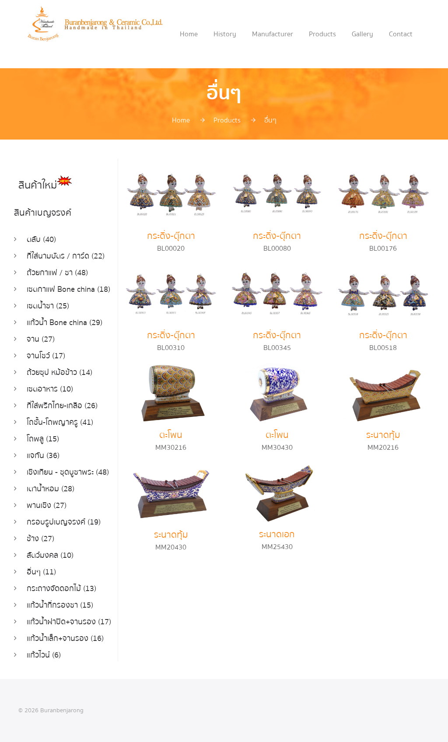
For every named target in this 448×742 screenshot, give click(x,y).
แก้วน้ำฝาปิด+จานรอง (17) (69, 622)
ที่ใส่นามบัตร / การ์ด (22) (66, 256)
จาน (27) (41, 339)
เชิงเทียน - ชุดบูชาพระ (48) (68, 472)
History (225, 34)
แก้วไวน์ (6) (44, 655)
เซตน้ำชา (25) (48, 306)
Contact (401, 34)
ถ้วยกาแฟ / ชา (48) (57, 272)
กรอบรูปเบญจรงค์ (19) (64, 522)
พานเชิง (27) (46, 505)
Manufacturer (272, 34)
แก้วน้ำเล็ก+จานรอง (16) (65, 638)
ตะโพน (170, 435)
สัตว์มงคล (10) (50, 555)
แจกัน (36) (43, 455)
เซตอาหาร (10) (50, 389)
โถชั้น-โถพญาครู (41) (60, 422)
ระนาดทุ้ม (383, 435)
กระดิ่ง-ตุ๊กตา (171, 236)
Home (189, 34)
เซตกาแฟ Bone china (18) (68, 289)
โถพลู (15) (43, 439)
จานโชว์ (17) (46, 356)
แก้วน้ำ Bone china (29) (64, 322)
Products (322, 34)
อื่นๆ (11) (41, 572)
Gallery (362, 34)
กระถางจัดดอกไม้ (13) (61, 588)
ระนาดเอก (277, 534)
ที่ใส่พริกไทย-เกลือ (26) (62, 405)
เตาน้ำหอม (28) (50, 489)
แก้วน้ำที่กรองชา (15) (60, 605)
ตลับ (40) (41, 239)
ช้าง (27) (40, 538)
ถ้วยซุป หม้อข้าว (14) (59, 372)
